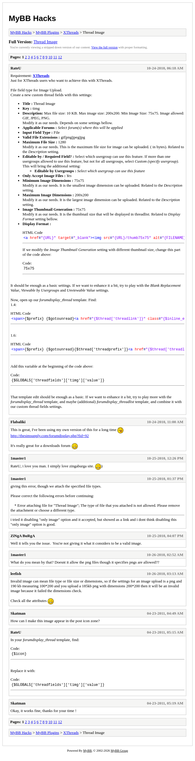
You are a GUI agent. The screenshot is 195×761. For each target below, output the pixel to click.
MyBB (87, 757)
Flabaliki (18, 426)
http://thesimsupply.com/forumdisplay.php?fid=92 (50, 440)
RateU (16, 68)
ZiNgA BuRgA (23, 540)
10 (50, 57)
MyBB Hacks (32, 18)
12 (60, 57)
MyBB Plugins (47, 32)
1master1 (18, 462)
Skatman (18, 618)
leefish (16, 578)
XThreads (71, 32)
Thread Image (45, 41)
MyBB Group (119, 757)
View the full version (104, 47)
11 (55, 57)
